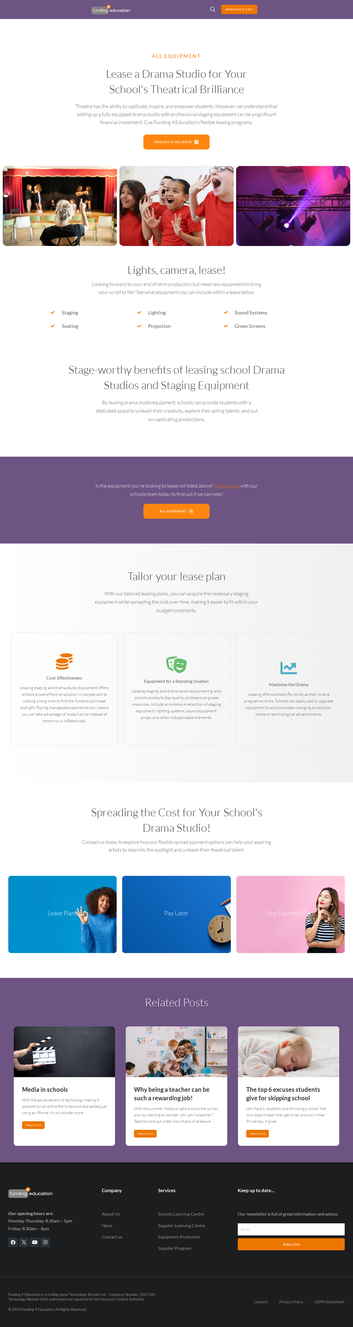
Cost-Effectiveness (64, 677)
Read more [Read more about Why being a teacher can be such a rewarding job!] (145, 1133)
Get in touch (227, 486)
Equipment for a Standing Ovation (176, 681)
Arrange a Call (322, 14)
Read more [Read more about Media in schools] (33, 1125)
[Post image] (64, 1051)
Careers (261, 1301)
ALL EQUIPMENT (176, 56)
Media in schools (45, 1089)
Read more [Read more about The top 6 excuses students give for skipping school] (257, 1133)
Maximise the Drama (288, 684)
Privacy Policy (291, 1301)
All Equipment (176, 526)
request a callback (176, 142)
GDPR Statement (329, 1301)
